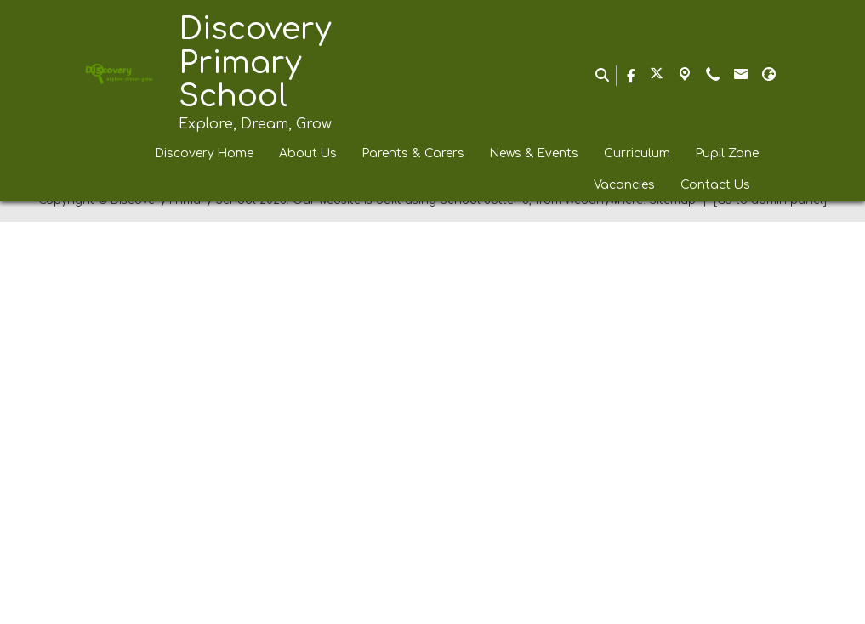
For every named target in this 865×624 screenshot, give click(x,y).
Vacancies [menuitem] (624, 185)
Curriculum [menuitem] (637, 153)
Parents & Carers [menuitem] (413, 153)
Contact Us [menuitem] (715, 185)
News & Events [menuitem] (534, 153)
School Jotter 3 (484, 603)
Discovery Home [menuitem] (204, 153)
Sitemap (672, 603)
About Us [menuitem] (308, 153)
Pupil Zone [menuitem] (727, 153)
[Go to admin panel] (770, 603)
